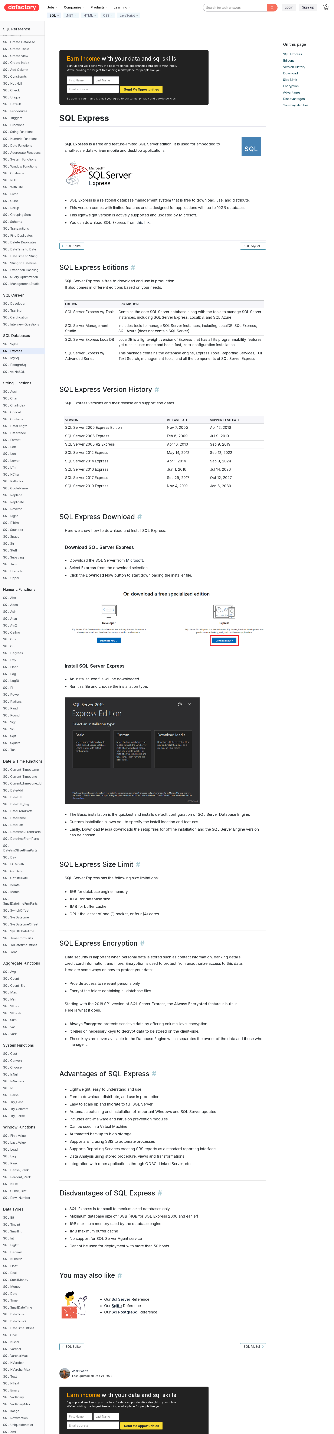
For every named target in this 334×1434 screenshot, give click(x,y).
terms (133, 98)
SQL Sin (8, 729)
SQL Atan (10, 619)
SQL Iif (8, 1088)
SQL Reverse (13, 509)
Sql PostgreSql (125, 1312)
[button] (54, 15)
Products (98, 7)
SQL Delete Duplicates (19, 242)
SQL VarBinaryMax (16, 1404)
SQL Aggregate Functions (22, 153)
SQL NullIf (10, 180)
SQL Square (11, 743)
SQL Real (10, 1273)
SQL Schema (12, 222)
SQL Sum (10, 1020)
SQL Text (10, 1376)
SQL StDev (11, 1006)
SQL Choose (12, 1067)
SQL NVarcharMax (16, 1369)
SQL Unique (11, 97)
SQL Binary (11, 1390)
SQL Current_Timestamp (21, 769)
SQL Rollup (11, 208)
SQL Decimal (12, 1252)
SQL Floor (10, 667)
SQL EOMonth (13, 864)
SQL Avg (9, 972)
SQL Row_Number (16, 1198)
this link (143, 222)
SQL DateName (14, 818)
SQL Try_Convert (15, 1109)
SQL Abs (9, 598)
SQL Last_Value (14, 1142)
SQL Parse (11, 1095)
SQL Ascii (10, 391)
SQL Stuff (10, 550)
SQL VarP (10, 1034)
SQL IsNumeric (14, 1081)
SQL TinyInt (11, 1224)
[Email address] (93, 89)
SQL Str (8, 543)
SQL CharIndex (14, 405)
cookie (160, 98)
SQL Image (11, 1411)
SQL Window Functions (20, 166)
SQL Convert (12, 1061)
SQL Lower (11, 461)
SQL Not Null (12, 83)
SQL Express (12, 351)
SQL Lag (9, 1156)
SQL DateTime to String (20, 256)
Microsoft (134, 560)
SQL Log (9, 674)
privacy (144, 98)
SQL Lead (10, 1149)
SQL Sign (9, 722)
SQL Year (10, 952)
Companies (72, 7)
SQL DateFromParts (18, 811)
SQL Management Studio (21, 284)
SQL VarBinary (13, 1397)
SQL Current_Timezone (20, 777)
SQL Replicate (13, 502)
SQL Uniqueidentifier (18, 1425)
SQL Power (11, 694)
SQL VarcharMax (15, 1356)
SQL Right (10, 516)
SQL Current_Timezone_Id (22, 783)
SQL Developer (14, 303)
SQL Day (9, 857)
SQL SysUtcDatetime (18, 931)
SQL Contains (13, 419)
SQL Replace (12, 495)
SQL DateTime (13, 1314)
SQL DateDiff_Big (16, 804)
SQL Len (9, 454)
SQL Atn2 (10, 625)
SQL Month (11, 892)
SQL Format (11, 440)
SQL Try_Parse (14, 1116)
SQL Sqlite (10, 344)
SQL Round (11, 715)
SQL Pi (8, 688)
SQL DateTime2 (14, 1321)
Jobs (51, 7)
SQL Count (11, 978)
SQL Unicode (13, 571)
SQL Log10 (11, 681)
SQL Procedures (15, 111)
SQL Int (8, 1238)
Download (290, 73)
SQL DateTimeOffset (18, 1328)
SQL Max (10, 992)
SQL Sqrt (9, 736)
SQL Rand (10, 708)
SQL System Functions (19, 159)
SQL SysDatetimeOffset (20, 924)
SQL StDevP (12, 1013)
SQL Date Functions (17, 146)
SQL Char (10, 398)
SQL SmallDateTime (17, 1307)
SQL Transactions (16, 228)
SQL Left (9, 447)
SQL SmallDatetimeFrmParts (20, 901)
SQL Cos (9, 639)
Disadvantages (294, 99)
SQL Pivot (10, 194)
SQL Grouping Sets (17, 215)
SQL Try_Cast (13, 1102)
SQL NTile (10, 1184)
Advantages (292, 92)
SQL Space (11, 536)
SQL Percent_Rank (17, 1177)
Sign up (308, 7)
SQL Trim (10, 564)
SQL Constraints (15, 76)
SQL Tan (9, 750)
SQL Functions (13, 125)
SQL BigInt (11, 1245)
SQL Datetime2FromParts (22, 832)
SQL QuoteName (15, 488)
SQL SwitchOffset (16, 910)
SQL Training (12, 310)
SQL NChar (11, 474)
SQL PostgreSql (14, 365)
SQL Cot (9, 646)
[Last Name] (106, 80)
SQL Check (11, 90)
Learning (120, 7)
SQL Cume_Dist (14, 1191)
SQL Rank (10, 1163)
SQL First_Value (14, 1136)
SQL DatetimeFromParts (21, 839)
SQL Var (9, 1027)
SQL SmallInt (12, 1231)
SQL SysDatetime (16, 917)
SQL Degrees (13, 653)
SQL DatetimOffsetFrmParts (20, 848)
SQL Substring (13, 557)
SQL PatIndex (13, 481)
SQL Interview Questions (21, 324)
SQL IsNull (10, 1074)
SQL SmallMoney (15, 1280)
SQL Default (12, 104)
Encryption (291, 86)
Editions (289, 60)
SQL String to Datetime (20, 263)
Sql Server (121, 1299)
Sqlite (117, 1305)
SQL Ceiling (11, 632)
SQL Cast (10, 1054)
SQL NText (11, 1383)
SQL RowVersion (15, 1418)
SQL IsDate (11, 885)
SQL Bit (8, 1217)
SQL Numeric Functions (20, 139)
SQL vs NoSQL (14, 372)
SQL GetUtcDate (15, 878)
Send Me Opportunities (141, 89)
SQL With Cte (13, 187)
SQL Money (11, 1287)
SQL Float (10, 1266)
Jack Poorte (80, 1371)
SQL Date (10, 1294)
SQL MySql (11, 358)
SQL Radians (12, 701)
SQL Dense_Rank (16, 1170)
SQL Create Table (16, 49)
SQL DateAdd (13, 790)
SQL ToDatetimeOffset (20, 945)
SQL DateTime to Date (19, 249)
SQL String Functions (18, 132)
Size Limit (290, 80)
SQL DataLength (15, 426)
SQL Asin (9, 612)
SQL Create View (15, 56)
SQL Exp (9, 660)
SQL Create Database (19, 42)
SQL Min (9, 999)
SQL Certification (15, 317)
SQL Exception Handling (20, 270)
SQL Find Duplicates (18, 235)
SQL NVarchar (13, 1363)
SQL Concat (12, 412)
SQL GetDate (13, 871)
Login (289, 7)
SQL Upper (11, 578)
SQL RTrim (11, 523)
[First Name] (79, 80)
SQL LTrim (10, 467)
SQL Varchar (12, 1349)
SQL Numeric (13, 1259)
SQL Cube (10, 201)
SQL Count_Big (14, 985)
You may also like (295, 105)
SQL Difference (14, 433)
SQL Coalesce (13, 173)
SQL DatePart (13, 825)
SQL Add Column (15, 70)
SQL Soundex (13, 530)
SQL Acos (10, 605)
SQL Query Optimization (20, 277)
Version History (294, 67)
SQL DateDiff (13, 797)
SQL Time (10, 1300)
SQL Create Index (16, 63)
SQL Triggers (12, 118)
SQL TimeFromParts (18, 938)
